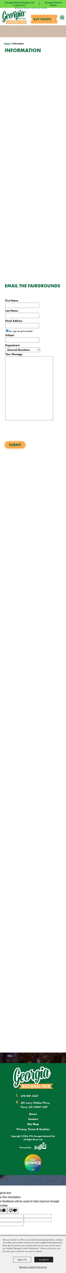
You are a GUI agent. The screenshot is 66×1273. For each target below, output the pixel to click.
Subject (9, 335)
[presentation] (31, 432)
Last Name (11, 310)
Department (12, 345)
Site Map (33, 1124)
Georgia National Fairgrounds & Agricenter (19, 4)
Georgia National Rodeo (53, 4)
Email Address (13, 320)
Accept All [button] (44, 1259)
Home (7, 43)
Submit (15, 445)
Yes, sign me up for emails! (21, 331)
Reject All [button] (22, 1259)
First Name (11, 300)
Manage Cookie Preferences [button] (33, 1267)
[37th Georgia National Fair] (14, 17)
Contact (33, 1119)
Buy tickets (42, 19)
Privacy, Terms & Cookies (33, 1129)
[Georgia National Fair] (33, 1078)
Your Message (13, 354)
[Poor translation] (12, 1210)
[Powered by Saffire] (40, 1146)
